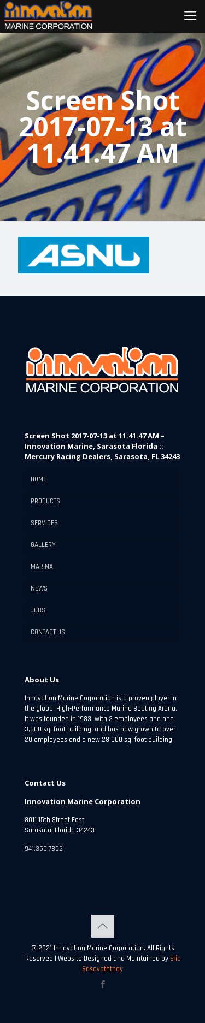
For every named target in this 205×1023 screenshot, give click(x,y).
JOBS (38, 610)
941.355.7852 (44, 848)
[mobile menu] (190, 16)
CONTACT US (48, 632)
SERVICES (44, 523)
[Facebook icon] (102, 984)
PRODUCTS (45, 501)
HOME (38, 479)
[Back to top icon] (102, 926)
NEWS (39, 588)
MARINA (42, 566)
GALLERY (43, 544)
